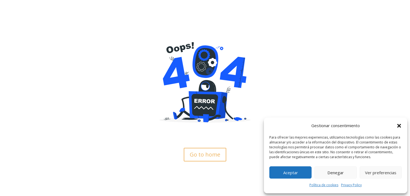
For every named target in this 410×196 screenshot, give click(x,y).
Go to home (205, 154)
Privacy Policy (351, 185)
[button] (399, 125)
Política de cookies (323, 185)
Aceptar (290, 172)
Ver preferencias (380, 172)
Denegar (335, 172)
